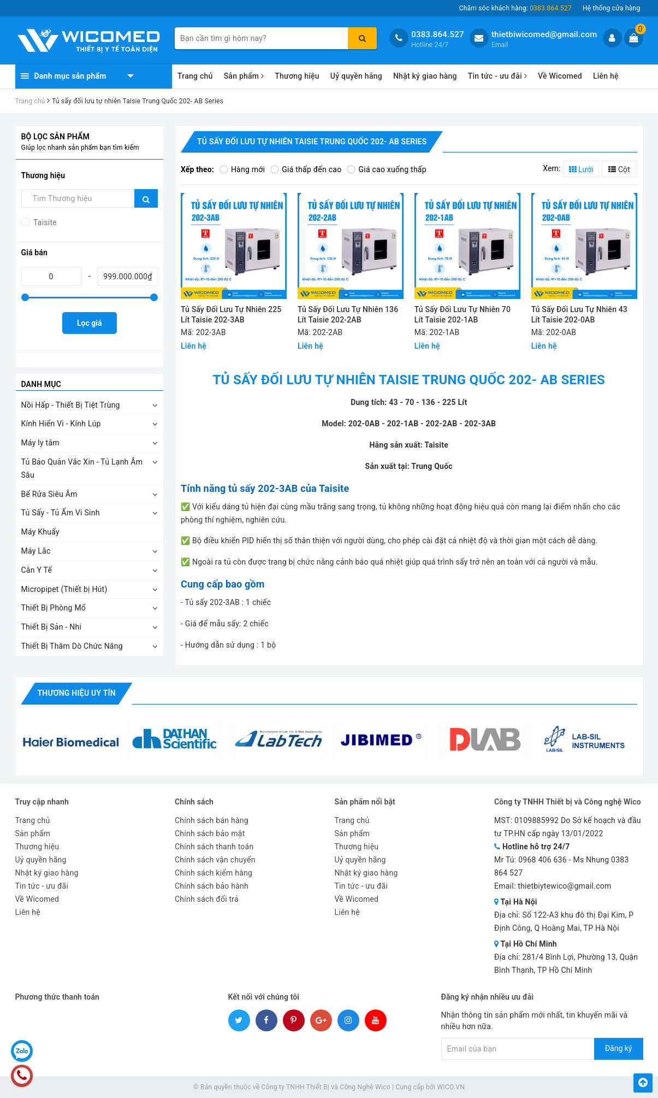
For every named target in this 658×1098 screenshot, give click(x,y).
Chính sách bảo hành (211, 886)
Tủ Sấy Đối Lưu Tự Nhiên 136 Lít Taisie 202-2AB (348, 315)
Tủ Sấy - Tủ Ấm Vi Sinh (60, 512)
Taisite (44, 222)
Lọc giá (89, 323)
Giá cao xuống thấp (386, 169)
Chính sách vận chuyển (215, 859)
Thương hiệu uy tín (77, 693)
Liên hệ (606, 76)
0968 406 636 (542, 859)
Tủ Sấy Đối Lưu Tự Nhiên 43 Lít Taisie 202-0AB (579, 315)
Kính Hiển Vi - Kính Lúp (61, 423)
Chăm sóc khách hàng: (515, 8)
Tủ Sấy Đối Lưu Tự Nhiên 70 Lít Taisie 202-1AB (462, 315)
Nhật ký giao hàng (425, 76)
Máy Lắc (36, 551)
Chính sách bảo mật (210, 833)
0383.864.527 (437, 34)
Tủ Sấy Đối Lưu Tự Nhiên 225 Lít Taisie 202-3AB (231, 315)
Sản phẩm (244, 76)
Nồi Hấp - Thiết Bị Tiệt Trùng (70, 405)
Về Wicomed (560, 76)
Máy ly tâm (40, 442)
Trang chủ (195, 76)
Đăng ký (618, 1048)
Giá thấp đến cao (305, 169)
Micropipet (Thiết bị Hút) (64, 589)
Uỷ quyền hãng (356, 76)
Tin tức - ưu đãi (497, 76)
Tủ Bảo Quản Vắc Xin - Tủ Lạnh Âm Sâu (82, 468)
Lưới (581, 169)
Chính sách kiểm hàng (213, 872)
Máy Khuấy (40, 531)
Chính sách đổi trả (207, 899)
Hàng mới (242, 169)
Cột (619, 169)
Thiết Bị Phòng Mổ (53, 607)
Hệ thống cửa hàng (612, 8)
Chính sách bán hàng (211, 820)
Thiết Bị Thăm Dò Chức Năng (72, 646)
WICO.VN (451, 1087)
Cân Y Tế (36, 570)
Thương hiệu (297, 76)
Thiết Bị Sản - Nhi (51, 627)
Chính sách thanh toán (214, 846)
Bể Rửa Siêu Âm (49, 494)
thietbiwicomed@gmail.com (544, 34)
